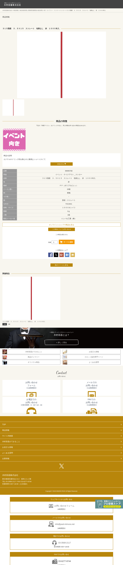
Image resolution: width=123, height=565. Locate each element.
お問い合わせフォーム (64, 506)
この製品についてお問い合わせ (61, 229)
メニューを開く (116, 4)
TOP (4, 424)
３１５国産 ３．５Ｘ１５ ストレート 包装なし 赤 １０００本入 (23, 321)
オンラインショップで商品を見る (61, 225)
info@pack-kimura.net (64, 524)
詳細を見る (60, 164)
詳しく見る (62, 342)
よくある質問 (7, 453)
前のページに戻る (61, 265)
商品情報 (5, 430)
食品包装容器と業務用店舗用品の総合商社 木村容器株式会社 (12, 4)
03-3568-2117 (64, 543)
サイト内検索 (7, 436)
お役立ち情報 (7, 447)
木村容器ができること (11, 441)
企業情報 (5, 458)
